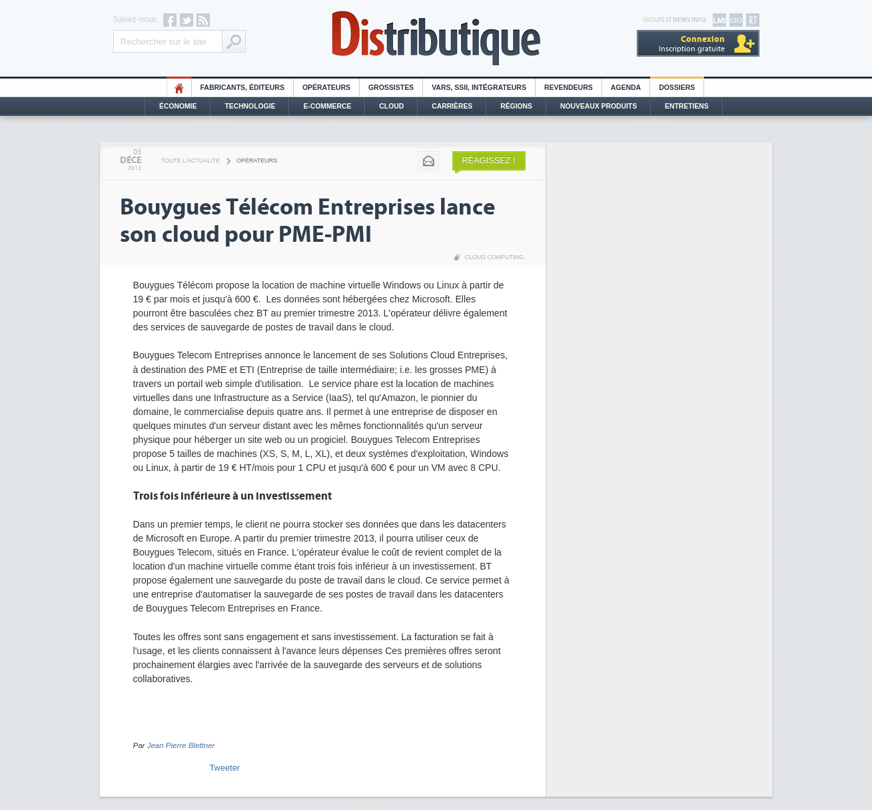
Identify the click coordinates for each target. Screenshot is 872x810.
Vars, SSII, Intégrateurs (479, 87)
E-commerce (327, 106)
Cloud (391, 106)
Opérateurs (326, 87)
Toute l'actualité (190, 160)
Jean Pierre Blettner (181, 745)
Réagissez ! (488, 160)
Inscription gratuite (692, 43)
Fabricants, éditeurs (242, 87)
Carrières (452, 106)
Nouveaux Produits (598, 106)
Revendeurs (568, 87)
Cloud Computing (494, 257)
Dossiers (677, 87)
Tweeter (225, 768)
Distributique (436, 38)
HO (179, 88)
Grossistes (391, 87)
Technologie (249, 106)
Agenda (626, 87)
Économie (178, 106)
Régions (516, 106)
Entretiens (687, 106)
